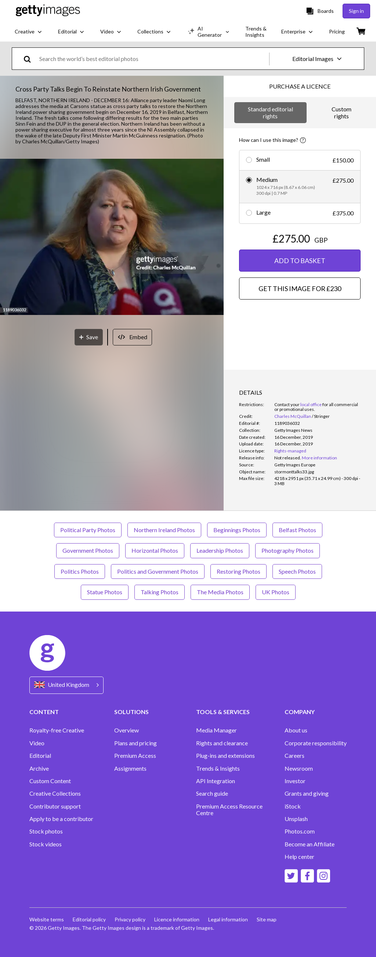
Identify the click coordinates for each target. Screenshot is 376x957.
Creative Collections (55, 793)
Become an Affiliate (310, 844)
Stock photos (46, 831)
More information (319, 457)
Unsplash (296, 819)
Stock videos (45, 844)
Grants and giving (307, 793)
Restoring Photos (238, 571)
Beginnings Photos (236, 529)
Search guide (212, 793)
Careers (294, 755)
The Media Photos (220, 591)
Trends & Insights (218, 768)
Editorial (40, 755)
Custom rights (341, 112)
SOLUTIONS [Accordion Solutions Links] (131, 711)
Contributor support (55, 806)
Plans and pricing (135, 743)
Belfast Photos (297, 529)
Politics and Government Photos (157, 571)
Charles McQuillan (292, 416)
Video (36, 743)
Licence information (176, 919)
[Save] (89, 337)
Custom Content (50, 781)
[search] (30, 58)
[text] (153, 59)
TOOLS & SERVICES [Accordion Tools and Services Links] (223, 711)
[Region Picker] (66, 685)
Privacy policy (130, 919)
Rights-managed (290, 451)
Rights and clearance (222, 743)
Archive (39, 768)
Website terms (46, 919)
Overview (126, 730)
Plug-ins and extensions (225, 755)
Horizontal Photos (154, 550)
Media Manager (216, 730)
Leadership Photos (219, 550)
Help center (299, 856)
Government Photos (87, 550)
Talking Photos (159, 591)
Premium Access (135, 755)
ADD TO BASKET (299, 261)
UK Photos (275, 591)
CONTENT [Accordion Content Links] (44, 711)
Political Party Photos (87, 529)
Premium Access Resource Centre (229, 809)
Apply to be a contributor (61, 819)
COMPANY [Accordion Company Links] (300, 711)
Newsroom (299, 768)
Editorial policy (89, 919)
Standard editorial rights (270, 112)
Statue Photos (104, 591)
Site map (266, 919)
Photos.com (300, 831)
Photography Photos (287, 550)
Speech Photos (297, 571)
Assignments (130, 768)
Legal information (228, 919)
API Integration (215, 781)
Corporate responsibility (316, 743)
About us (296, 730)
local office (311, 404)
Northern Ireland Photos (164, 529)
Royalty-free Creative (56, 730)
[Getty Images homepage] (48, 10)
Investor (295, 781)
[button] (112, 237)
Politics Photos (80, 571)
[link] (287, 457)
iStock (293, 806)
